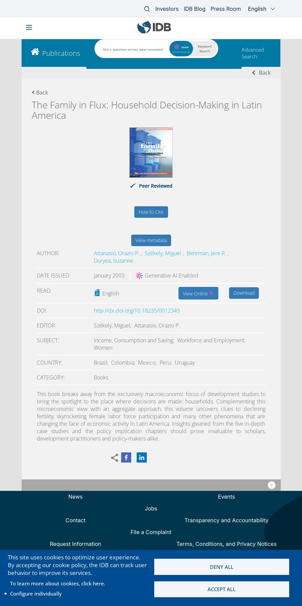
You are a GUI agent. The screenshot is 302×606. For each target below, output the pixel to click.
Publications (61, 53)
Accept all (222, 589)
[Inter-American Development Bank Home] (154, 32)
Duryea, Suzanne (113, 260)
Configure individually (36, 593)
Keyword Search (205, 48)
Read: (44, 290)
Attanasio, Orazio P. (117, 253)
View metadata (151, 240)
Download (244, 293)
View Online (198, 293)
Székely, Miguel (164, 253)
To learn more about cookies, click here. (57, 583)
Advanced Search (253, 53)
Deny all (222, 566)
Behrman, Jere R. (207, 253)
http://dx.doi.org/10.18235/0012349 (137, 310)
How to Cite (151, 212)
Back (265, 72)
